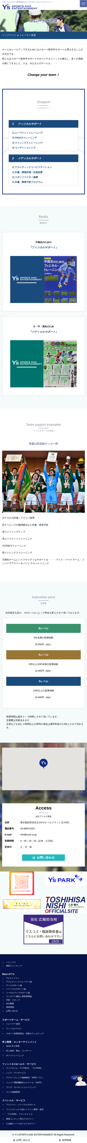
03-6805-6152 (27, 828)
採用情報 (65, 1140)
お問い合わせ (22, 1140)
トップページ (9, 35)
